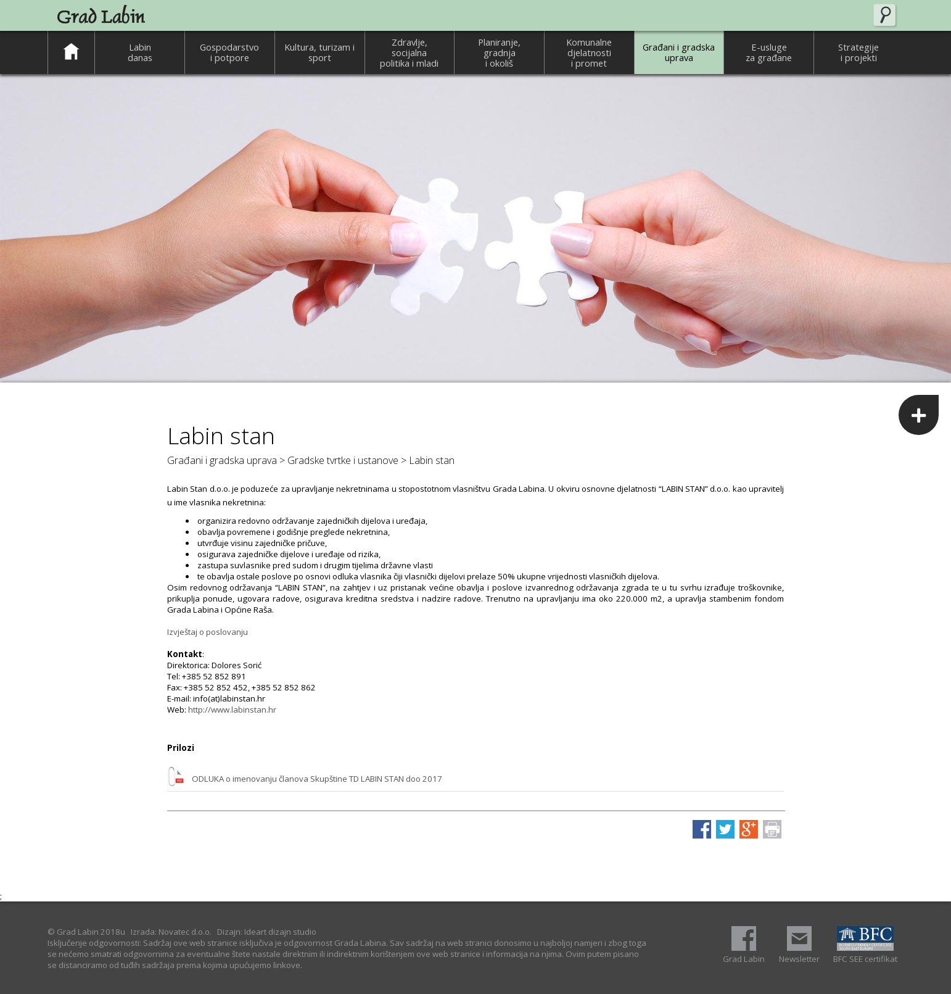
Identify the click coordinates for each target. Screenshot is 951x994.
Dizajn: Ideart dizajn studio (266, 931)
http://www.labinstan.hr (232, 709)
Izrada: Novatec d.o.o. (171, 931)
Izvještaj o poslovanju (207, 631)
